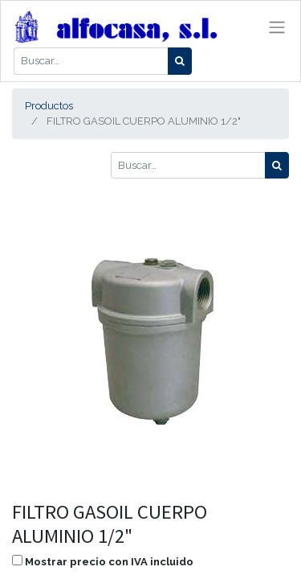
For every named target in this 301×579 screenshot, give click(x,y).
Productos (49, 106)
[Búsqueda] (180, 61)
